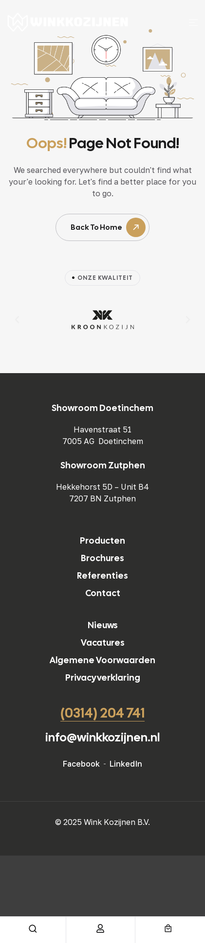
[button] (17, 320)
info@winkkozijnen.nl (102, 737)
